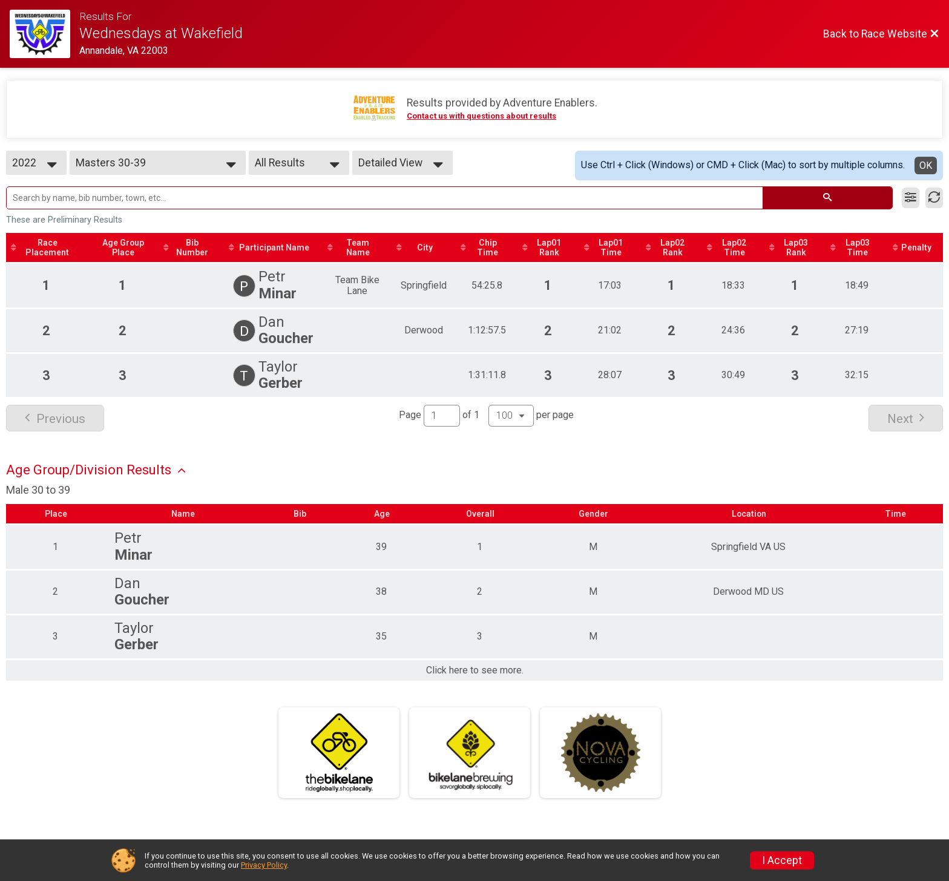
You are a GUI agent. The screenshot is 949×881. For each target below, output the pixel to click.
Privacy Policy (264, 865)
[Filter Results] (910, 198)
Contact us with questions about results (481, 115)
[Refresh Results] (934, 198)
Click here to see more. (475, 670)
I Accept (782, 860)
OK (925, 165)
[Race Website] (44, 34)
